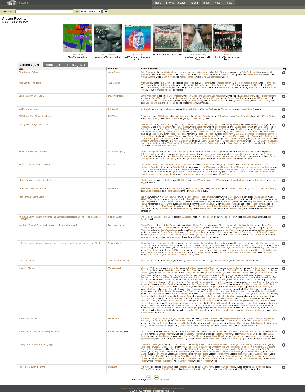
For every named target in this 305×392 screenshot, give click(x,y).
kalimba (155, 85)
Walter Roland (169, 243)
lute (232, 261)
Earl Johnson (166, 138)
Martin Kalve (175, 282)
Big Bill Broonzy (148, 174)
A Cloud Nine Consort (200, 96)
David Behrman (172, 270)
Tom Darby (241, 129)
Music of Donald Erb (28, 318)
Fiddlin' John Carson (199, 349)
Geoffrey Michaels (211, 338)
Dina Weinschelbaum (212, 77)
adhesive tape (245, 204)
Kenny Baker (208, 164)
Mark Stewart (181, 98)
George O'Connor (235, 245)
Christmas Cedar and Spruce (32, 188)
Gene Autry (167, 169)
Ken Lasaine (169, 109)
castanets (182, 230)
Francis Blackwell (248, 252)
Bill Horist (199, 85)
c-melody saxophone (167, 154)
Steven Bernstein (169, 232)
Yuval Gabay (261, 197)
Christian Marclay (149, 300)
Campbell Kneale (163, 90)
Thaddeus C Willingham (152, 344)
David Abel (167, 74)
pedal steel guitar (184, 206)
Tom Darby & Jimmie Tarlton (173, 129)
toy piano (262, 225)
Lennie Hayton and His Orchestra (217, 169)
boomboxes (181, 103)
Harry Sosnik (240, 169)
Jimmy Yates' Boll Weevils (190, 124)
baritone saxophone (242, 158)
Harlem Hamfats (191, 243)
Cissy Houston (196, 118)
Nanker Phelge (228, 367)
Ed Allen (268, 252)
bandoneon (158, 270)
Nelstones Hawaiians (151, 347)
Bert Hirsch (202, 127)
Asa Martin (230, 358)
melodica (166, 293)
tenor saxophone (259, 227)
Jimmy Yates (232, 124)
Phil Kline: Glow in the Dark (32, 367)
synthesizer (232, 96)
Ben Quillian (221, 243)
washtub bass (166, 250)
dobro (268, 180)
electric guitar (195, 98)
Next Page (161, 379)
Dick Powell (206, 174)
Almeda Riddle (201, 354)
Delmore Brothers (149, 164)
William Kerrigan (247, 334)
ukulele (154, 127)
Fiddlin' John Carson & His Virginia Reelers (241, 134)
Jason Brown (197, 188)
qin (183, 282)
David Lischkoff (211, 124)
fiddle (222, 124)
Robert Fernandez (204, 321)
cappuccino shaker (185, 85)
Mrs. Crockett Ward (211, 351)
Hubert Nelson (254, 351)
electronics (178, 83)
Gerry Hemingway (197, 54)
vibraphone (194, 151)
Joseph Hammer (225, 83)
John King (219, 282)
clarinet (183, 191)
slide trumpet (210, 232)
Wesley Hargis (223, 349)
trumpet (170, 98)
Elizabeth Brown (166, 100)
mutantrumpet (270, 199)
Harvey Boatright (160, 323)
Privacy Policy (152, 388)
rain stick (174, 286)
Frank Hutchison (178, 134)
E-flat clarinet (221, 234)
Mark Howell (189, 369)
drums (258, 109)
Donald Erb (113, 318)
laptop (179, 291)
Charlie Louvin (147, 180)
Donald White (247, 325)
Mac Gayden (181, 116)
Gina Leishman (226, 225)
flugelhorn (145, 234)
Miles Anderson (233, 321)
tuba (231, 232)
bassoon (224, 323)
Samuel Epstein (206, 325)
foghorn (265, 279)
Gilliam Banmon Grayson (234, 141)
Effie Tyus (217, 250)
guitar (156, 83)
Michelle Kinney (229, 204)
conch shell (181, 279)
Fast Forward (170, 197)
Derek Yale (169, 331)
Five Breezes (186, 247)
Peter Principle (169, 369)
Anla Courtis (114, 83)
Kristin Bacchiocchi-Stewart (262, 188)
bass (208, 180)
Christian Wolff (115, 268)
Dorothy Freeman (195, 334)
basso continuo (243, 367)
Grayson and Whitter (211, 141)
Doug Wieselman (116, 225)
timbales (182, 197)
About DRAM (127, 388)
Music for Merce (26, 268)
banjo (224, 131)
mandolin (158, 331)
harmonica (262, 72)
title (21, 68)
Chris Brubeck (177, 188)
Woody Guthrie (158, 167)
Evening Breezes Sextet (185, 171)
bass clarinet (188, 237)
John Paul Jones (247, 305)
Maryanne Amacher (239, 277)
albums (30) (29, 65)
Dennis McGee (156, 349)
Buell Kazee (183, 127)
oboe (268, 323)
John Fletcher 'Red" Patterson (206, 131)
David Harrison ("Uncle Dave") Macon (176, 164)
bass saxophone (262, 151)
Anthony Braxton (208, 151)
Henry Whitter (153, 143)
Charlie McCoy (243, 116)
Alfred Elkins (153, 250)
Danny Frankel (148, 225)
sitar (267, 282)
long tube (209, 310)
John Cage (191, 268)
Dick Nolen (269, 131)
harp (162, 103)
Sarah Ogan (232, 356)
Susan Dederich (209, 318)
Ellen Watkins (258, 367)
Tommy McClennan (211, 245)
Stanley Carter (115, 217)
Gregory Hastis (236, 323)
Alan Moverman (218, 96)
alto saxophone (196, 156)
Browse (170, 2)
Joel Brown (215, 188)
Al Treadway (164, 127)
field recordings (179, 87)
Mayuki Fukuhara (260, 98)
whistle (159, 225)
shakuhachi (180, 100)
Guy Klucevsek (255, 201)
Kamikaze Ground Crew (162, 234)
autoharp (196, 141)
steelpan (213, 298)
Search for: (7, 11)
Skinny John (207, 367)
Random (194, 2)
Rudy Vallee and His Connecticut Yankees (248, 171)
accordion (268, 201)
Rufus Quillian (165, 247)
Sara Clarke (146, 100)
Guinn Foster (168, 347)
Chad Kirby (249, 289)
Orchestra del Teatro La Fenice (236, 293)
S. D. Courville (178, 344)
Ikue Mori (227, 201)
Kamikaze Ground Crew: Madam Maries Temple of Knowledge (49, 225)
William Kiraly (227, 325)
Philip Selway (154, 305)
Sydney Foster (147, 338)
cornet (255, 232)
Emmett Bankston (208, 138)
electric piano (199, 323)
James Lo (175, 199)
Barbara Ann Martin (193, 336)
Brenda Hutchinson (195, 310)
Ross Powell (181, 321)
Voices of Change (149, 318)
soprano (207, 336)
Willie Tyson (169, 245)
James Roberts (259, 344)
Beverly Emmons (241, 272)
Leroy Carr (146, 245)
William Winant (228, 74)
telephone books (251, 208)
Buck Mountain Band (229, 252)
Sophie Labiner (215, 331)
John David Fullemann (249, 279)
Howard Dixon (147, 136)
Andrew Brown (236, 188)
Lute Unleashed (26, 261)
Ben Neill (145, 197)
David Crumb (147, 331)
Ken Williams (178, 338)
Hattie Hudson (260, 243)
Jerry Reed (153, 118)
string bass (206, 261)
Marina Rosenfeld (219, 303)
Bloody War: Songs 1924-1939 (167, 54)
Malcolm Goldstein (258, 270)
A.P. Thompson (206, 217)
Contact (140, 388)
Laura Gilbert (263, 100)
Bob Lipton (222, 232)
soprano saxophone (227, 151)
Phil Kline (170, 103)
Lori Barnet (164, 336)
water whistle (156, 197)
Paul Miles (168, 217)
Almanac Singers (220, 167)
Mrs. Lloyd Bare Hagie (181, 356)
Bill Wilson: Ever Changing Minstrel (137, 58)
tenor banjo (146, 134)
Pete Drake (171, 118)
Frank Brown (173, 191)
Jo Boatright (161, 321)
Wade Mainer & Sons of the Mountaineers (187, 143)
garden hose (208, 289)
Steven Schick (216, 100)
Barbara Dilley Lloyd (215, 272)
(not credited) (220, 127)
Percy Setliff (179, 131)
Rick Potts (189, 83)
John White (160, 325)
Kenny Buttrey (268, 116)
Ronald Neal (254, 318)
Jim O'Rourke (189, 291)
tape (214, 83)
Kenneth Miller (188, 331)
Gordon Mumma (258, 268)
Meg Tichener (188, 77)
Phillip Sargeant (257, 323)
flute (143, 191)
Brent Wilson (199, 180)
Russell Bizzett (247, 109)
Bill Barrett (113, 109)
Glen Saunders (192, 261)
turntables (236, 206)
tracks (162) (75, 65)
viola (198, 77)
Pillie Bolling (180, 250)
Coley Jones (264, 127)
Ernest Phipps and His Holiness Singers (230, 347)
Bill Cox (227, 54)
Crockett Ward (222, 354)
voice (227, 85)
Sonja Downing (234, 338)
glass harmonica (163, 338)
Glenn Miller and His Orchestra (244, 167)
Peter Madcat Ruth (150, 188)
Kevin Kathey (237, 180)
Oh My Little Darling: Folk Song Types (36, 344)
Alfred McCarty (258, 124)
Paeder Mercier (195, 279)
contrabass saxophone (160, 156)
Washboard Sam (244, 247)
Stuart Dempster (193, 289)
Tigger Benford (269, 96)
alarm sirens (247, 197)
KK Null (234, 85)
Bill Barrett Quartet (191, 109)
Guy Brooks (185, 217)
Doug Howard (183, 318)
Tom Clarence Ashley (253, 358)
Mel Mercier (220, 279)
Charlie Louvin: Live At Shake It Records (38, 180)
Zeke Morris (146, 124)
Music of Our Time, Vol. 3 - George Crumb (39, 331)
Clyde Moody (254, 143)
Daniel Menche (226, 87)
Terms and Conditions (173, 388)
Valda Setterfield (169, 272)
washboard (258, 247)
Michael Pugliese (168, 284)
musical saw (176, 336)
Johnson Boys (207, 243)
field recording (241, 87)
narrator (210, 282)
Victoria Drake (152, 103)
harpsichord (172, 325)
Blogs (206, 2)
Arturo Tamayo (259, 293)
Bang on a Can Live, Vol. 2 (107, 57)
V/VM (162, 87)
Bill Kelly (166, 180)
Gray (160, 245)
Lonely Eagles (199, 344)
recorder (238, 83)
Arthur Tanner (211, 358)
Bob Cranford (248, 217)
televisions (261, 206)
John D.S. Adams (261, 286)
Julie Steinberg (148, 72)
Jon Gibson (266, 277)
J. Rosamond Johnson (118, 261)
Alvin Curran (78, 54)
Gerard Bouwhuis (236, 98)
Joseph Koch (185, 325)
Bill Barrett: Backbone (29, 109)
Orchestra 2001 (236, 331)
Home (158, 2)
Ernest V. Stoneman (261, 138)
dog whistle (235, 72)
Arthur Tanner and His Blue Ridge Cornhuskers (229, 344)
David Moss (192, 199)
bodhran (194, 204)
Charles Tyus (240, 243)
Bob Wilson (223, 116)
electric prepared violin (236, 282)
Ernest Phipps (186, 361)
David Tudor (173, 268)
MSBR (155, 87)
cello (225, 77)
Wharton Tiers (147, 369)
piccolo (237, 225)
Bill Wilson (138, 54)
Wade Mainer (214, 143)
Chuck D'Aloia (195, 191)
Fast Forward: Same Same (31, 197)
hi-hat (193, 74)
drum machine (240, 201)
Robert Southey (115, 331)
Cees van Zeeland (211, 98)
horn (246, 270)
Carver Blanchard (220, 261)
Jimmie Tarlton (195, 129)
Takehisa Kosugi (207, 204)
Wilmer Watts (191, 358)
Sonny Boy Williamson (265, 250)
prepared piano (185, 72)
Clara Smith (188, 245)
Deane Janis (169, 174)
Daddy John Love (246, 349)
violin (211, 72)
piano (158, 72)
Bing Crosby (227, 164)
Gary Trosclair (158, 98)
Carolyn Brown (192, 272)
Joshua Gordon (242, 100)
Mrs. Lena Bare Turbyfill (152, 356)
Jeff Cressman (258, 234)
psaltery (160, 303)
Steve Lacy (246, 298)
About (218, 2)
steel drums (164, 151)
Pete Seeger (266, 167)
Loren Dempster (207, 293)
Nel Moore (168, 261)
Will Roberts (212, 323)
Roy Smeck (176, 349)
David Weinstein (107, 54)
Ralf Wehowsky (167, 85)
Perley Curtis (258, 180)
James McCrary (148, 243)
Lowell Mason (114, 188)
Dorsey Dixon (194, 136)
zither (271, 296)
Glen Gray (224, 174)
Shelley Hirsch (175, 96)
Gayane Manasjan (233, 318)
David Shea (224, 206)
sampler (226, 156)
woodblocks (227, 154)
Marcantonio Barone (254, 331)
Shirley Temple (187, 169)
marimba (211, 158)
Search (182, 2)
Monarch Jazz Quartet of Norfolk (163, 254)
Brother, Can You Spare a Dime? (227, 58)
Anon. (271, 171)
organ (151, 90)
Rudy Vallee (188, 174)
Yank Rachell (114, 243)
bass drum (156, 74)
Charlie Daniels (202, 116)
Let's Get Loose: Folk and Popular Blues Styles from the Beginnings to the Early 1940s (60, 243)
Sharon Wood (168, 77)
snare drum (216, 201)
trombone (270, 234)
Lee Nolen (157, 134)
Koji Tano (269, 85)
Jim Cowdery (147, 261)
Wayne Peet (207, 109)
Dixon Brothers (270, 134)
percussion (241, 74)
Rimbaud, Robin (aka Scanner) (216, 305)
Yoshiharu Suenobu (195, 282)
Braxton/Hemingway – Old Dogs (197, 58)
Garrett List (247, 275)
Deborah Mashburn (261, 321)
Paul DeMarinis (167, 291)
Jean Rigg (145, 275)
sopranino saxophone (258, 156)
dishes (269, 204)
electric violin (254, 291)
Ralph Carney (169, 225)
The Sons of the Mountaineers (196, 347)
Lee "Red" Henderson (234, 138)
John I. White (160, 354)
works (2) (53, 65)
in (77, 11)
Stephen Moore (148, 298)
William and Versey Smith (164, 145)
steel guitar (183, 118)
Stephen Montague (188, 307)
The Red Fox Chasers (151, 217)
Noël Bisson (238, 336)
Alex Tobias (183, 204)
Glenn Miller (205, 167)
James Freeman (166, 334)
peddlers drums (221, 208)
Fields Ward (241, 354)
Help (229, 2)
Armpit (191, 87)
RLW (268, 83)
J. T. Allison (206, 361)
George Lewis (171, 303)
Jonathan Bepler (186, 367)
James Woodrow (177, 300)
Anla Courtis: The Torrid (30, 83)
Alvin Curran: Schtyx (77, 57)
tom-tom (165, 199)
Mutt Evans (234, 136)
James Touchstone (231, 351)
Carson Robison (242, 127)
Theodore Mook (194, 100)
